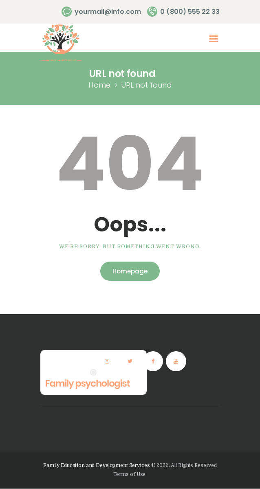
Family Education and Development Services (96, 465)
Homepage (130, 271)
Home (99, 85)
